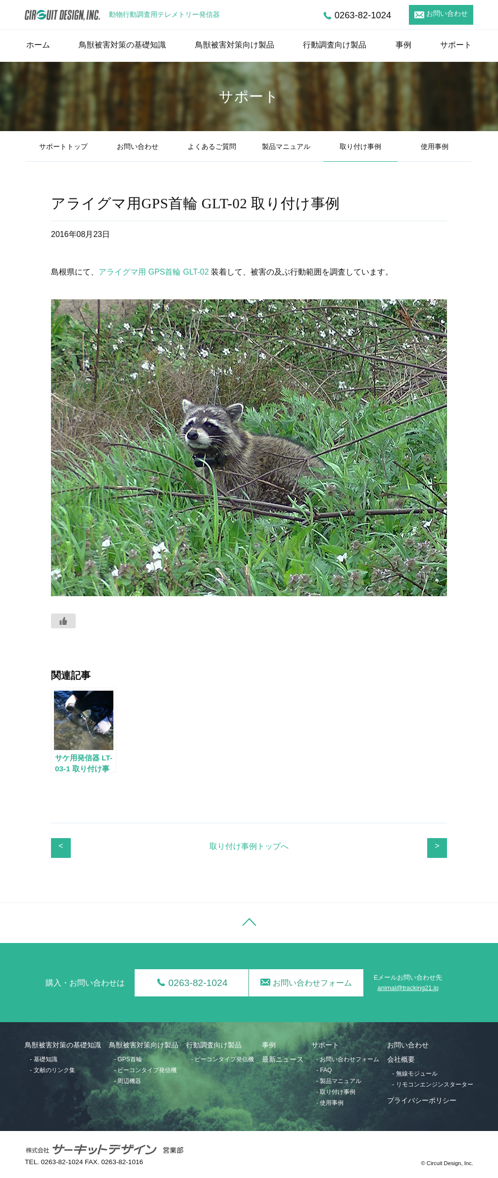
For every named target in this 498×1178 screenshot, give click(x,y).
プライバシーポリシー (421, 1100)
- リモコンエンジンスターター (432, 1084)
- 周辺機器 (127, 1081)
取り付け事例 (360, 146)
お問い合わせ (447, 13)
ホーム (38, 45)
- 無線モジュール (414, 1073)
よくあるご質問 (212, 146)
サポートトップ (63, 146)
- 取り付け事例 (335, 1091)
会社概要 (401, 1059)
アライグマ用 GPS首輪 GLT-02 (154, 272)
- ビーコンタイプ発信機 (145, 1070)
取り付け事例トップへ (249, 846)
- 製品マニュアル (338, 1081)
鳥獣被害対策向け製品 (234, 45)
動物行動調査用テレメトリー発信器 (164, 14)
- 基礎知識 (43, 1059)
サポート (456, 45)
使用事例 (434, 146)
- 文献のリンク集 (52, 1070)
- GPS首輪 (128, 1059)
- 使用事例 (330, 1102)
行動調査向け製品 (334, 45)
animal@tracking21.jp (408, 987)
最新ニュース (282, 1059)
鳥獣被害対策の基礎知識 (122, 45)
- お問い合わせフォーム (347, 1059)
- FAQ (324, 1070)
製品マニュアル (286, 146)
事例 (403, 45)
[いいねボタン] (63, 620)
